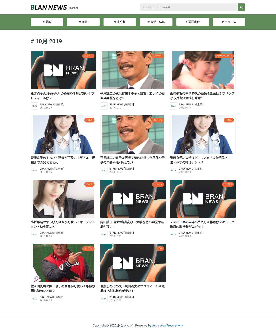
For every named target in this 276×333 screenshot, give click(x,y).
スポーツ (157, 55)
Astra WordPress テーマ (167, 325)
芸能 (159, 248)
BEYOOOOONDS (223, 55)
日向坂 (89, 119)
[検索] (241, 7)
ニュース (88, 55)
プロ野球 (227, 184)
